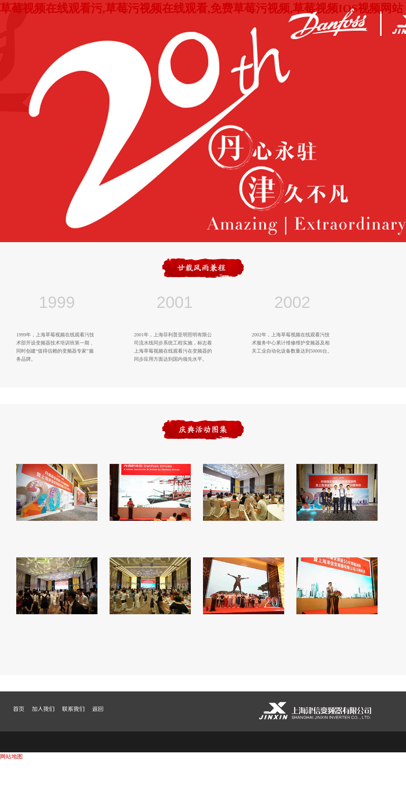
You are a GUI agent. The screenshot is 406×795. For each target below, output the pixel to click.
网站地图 (11, 757)
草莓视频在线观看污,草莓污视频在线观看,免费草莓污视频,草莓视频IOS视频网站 (201, 8)
